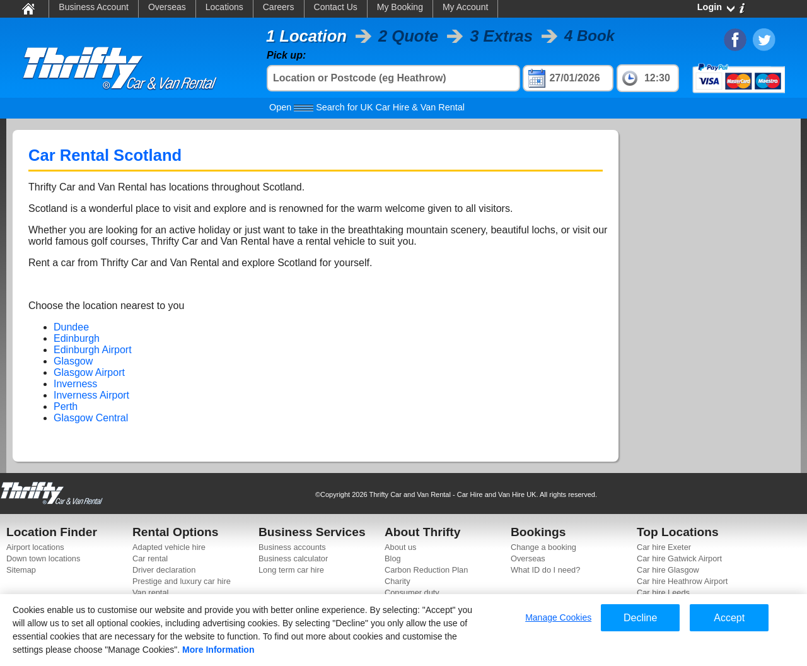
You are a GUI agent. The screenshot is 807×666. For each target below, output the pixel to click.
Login (709, 7)
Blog (393, 558)
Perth (66, 406)
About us (401, 547)
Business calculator (293, 558)
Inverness (75, 383)
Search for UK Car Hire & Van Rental (367, 107)
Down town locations (43, 558)
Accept (729, 617)
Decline (640, 617)
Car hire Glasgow (668, 570)
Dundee (71, 327)
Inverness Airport (91, 395)
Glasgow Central (91, 417)
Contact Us (335, 7)
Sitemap (21, 570)
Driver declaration (163, 570)
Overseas (167, 7)
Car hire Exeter (664, 547)
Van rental (150, 592)
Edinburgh (77, 338)
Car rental (150, 558)
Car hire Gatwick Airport (679, 558)
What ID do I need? (545, 570)
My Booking (400, 7)
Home (27, 8)
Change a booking (543, 547)
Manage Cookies (558, 617)
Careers (278, 7)
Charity (397, 581)
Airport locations (35, 547)
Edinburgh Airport (93, 349)
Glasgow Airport (89, 372)
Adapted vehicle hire (169, 547)
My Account (465, 7)
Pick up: (286, 55)
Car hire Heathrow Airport (682, 581)
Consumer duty (412, 592)
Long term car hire (291, 570)
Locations (224, 7)
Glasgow (73, 361)
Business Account (94, 7)
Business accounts (292, 547)
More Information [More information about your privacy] (218, 650)
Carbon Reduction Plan (426, 570)
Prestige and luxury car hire (181, 581)
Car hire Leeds (663, 592)
